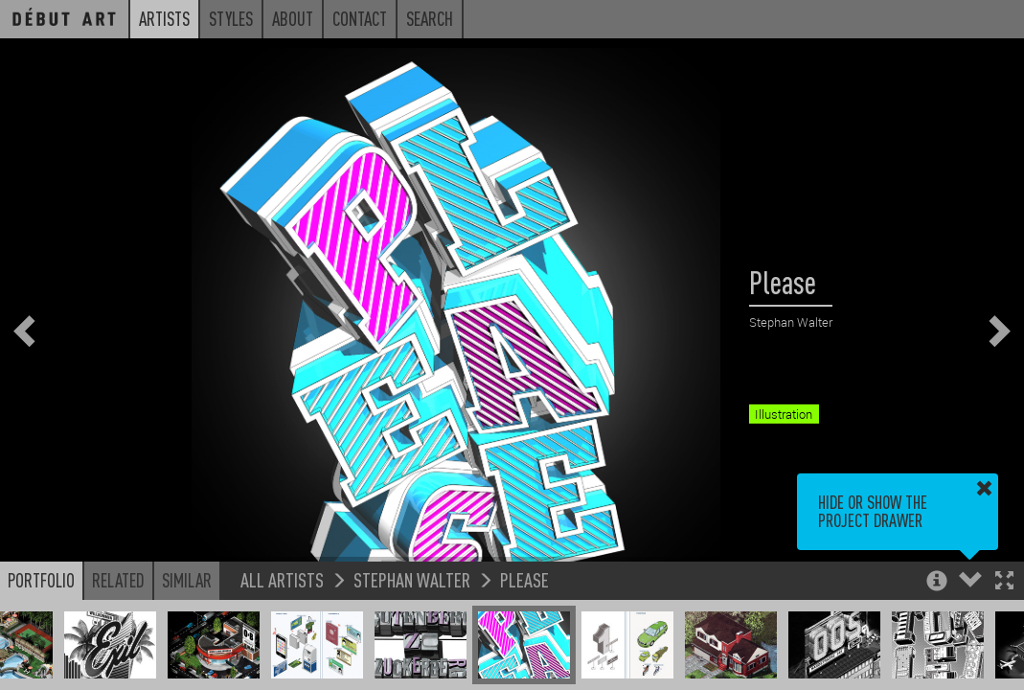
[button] (1004, 582)
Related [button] (118, 579)
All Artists (282, 579)
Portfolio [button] (41, 579)
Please (524, 579)
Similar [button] (187, 579)
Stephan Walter (411, 579)
